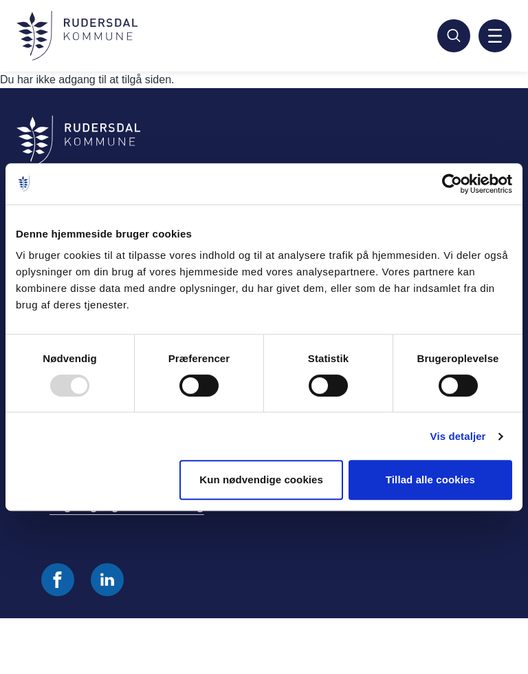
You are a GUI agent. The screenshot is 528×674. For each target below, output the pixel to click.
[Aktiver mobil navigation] (495, 35)
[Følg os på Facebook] (57, 579)
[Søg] (453, 35)
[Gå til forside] (77, 36)
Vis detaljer (458, 436)
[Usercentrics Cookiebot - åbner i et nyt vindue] (452, 183)
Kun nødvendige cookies (261, 479)
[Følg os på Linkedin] (107, 579)
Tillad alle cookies (430, 479)
